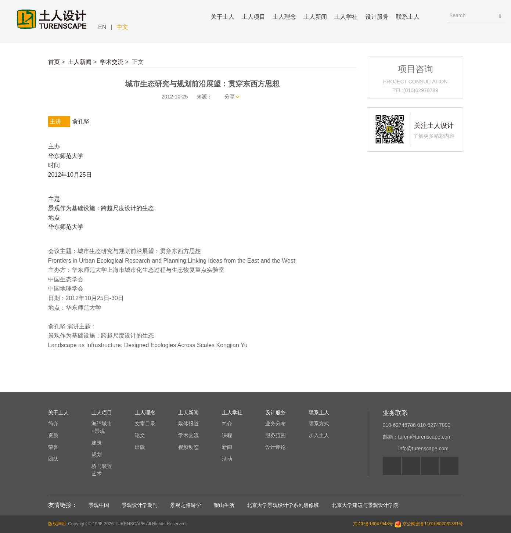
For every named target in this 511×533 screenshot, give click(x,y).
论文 (140, 435)
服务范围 (275, 435)
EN (102, 27)
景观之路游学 (185, 505)
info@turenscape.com (424, 448)
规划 (96, 454)
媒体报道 (188, 423)
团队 (53, 459)
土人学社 (346, 17)
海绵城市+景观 (101, 427)
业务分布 (275, 423)
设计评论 (275, 447)
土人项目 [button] (253, 17)
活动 (227, 459)
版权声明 (57, 523)
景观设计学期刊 (140, 505)
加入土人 (319, 435)
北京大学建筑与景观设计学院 (365, 505)
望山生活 (224, 505)
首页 (54, 62)
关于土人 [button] (222, 17)
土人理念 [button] (284, 17)
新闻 (227, 447)
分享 (229, 97)
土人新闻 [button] (315, 17)
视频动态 (188, 447)
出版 (140, 447)
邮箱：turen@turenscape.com (417, 437)
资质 (53, 435)
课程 (227, 435)
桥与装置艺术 (101, 469)
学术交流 (111, 62)
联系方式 (319, 423)
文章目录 (145, 423)
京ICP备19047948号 (373, 523)
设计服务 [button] (377, 17)
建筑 (96, 443)
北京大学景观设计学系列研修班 (283, 505)
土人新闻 (79, 62)
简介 (53, 423)
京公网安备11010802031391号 (432, 523)
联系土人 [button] (408, 17)
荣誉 (53, 447)
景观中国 (99, 505)
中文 (122, 27)
